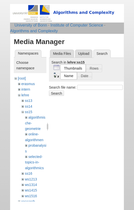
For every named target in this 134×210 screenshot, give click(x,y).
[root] (22, 78)
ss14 (28, 106)
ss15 (28, 112)
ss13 (28, 101)
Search (56, 93)
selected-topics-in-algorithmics (34, 162)
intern (25, 89)
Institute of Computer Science (76, 25)
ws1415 (31, 190)
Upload (83, 54)
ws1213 (31, 179)
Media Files (62, 54)
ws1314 (31, 185)
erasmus (28, 84)
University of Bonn (31, 25)
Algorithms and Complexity (34, 31)
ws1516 (31, 196)
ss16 (28, 173)
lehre (25, 95)
